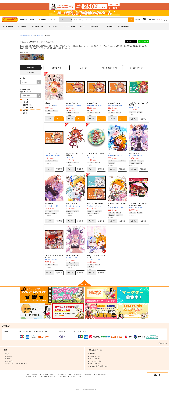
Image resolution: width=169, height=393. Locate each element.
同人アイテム (53, 26)
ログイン (159, 19)
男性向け (42, 19)
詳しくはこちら (163, 343)
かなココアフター (71, 203)
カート (59, 119)
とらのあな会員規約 (47, 375)
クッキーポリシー (31, 376)
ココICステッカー (92, 103)
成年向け (32, 19)
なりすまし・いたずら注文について (71, 376)
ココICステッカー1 (51, 153)
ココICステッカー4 (97, 46)
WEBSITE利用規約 (31, 375)
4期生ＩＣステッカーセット (96, 203)
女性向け (51, 19)
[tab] (83, 67)
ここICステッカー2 (114, 103)
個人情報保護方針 (101, 375)
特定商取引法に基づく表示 (49, 376)
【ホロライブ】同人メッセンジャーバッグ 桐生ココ (138, 204)
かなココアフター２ (114, 153)
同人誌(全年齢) (8, 26)
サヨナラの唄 (49, 203)
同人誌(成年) (22, 26)
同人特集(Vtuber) (37, 26)
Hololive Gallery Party (73, 255)
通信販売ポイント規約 (64, 375)
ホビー (82, 26)
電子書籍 (109, 26)
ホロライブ (35, 42)
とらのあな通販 (24, 35)
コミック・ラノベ (69, 26)
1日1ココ (75, 46)
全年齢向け (23, 19)
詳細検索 (137, 19)
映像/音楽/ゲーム (95, 26)
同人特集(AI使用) (123, 26)
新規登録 (152, 19)
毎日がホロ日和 (134, 153)
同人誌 (33, 35)
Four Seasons (108, 46)
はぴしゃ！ (83, 46)
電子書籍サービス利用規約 (83, 375)
